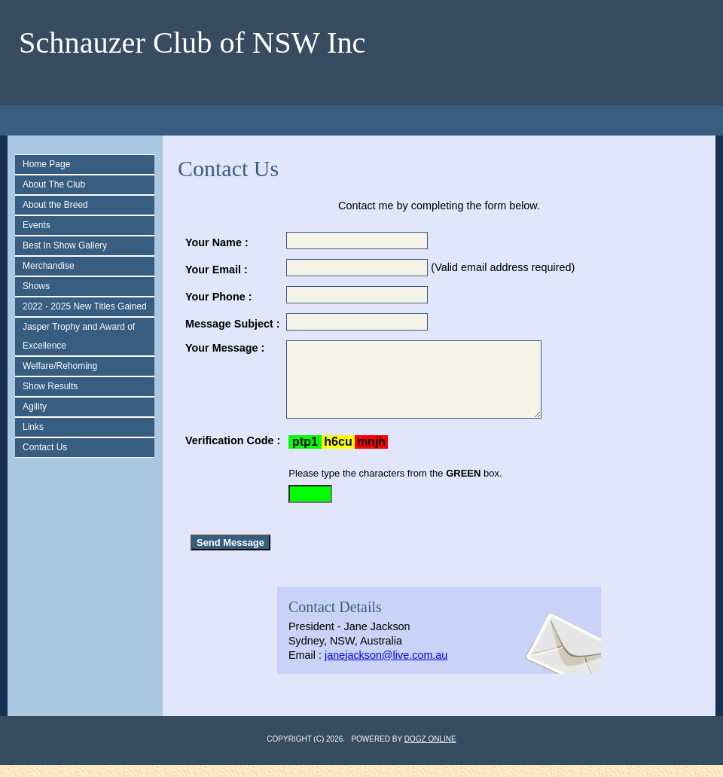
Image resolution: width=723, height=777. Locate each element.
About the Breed (55, 205)
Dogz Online (430, 751)
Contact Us (45, 447)
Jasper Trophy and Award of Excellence (79, 336)
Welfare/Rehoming (60, 366)
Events (36, 225)
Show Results (50, 386)
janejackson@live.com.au (386, 667)
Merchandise (49, 266)
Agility (35, 406)
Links (33, 427)
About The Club (54, 184)
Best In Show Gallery (65, 245)
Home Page (46, 164)
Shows (36, 286)
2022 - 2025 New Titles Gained (85, 306)
